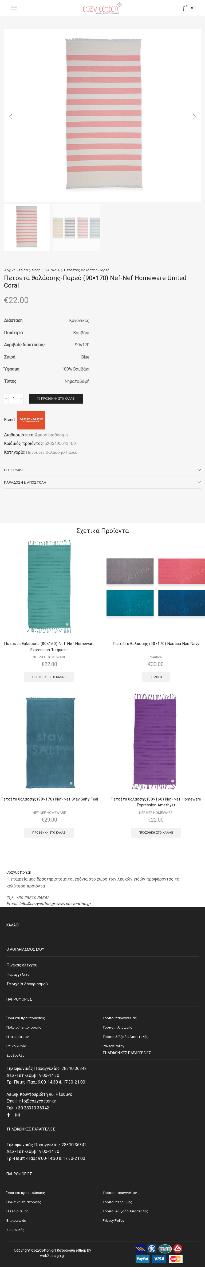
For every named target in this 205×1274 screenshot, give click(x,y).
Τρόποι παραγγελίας (120, 1198)
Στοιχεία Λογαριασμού (28, 988)
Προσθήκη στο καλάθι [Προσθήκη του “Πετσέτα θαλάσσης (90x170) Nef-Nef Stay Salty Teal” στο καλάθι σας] (49, 836)
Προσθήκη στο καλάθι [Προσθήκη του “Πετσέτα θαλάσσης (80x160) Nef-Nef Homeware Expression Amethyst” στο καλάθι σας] (155, 836)
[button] (10, 117)
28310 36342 (74, 1073)
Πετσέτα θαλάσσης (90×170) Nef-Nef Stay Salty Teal (49, 805)
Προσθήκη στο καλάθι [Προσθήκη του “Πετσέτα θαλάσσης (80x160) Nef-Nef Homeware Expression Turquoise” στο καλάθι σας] (49, 680)
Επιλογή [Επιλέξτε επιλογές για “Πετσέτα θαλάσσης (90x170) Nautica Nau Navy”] (155, 679)
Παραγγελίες (19, 978)
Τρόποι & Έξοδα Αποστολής (126, 1217)
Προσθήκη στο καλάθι (60, 399)
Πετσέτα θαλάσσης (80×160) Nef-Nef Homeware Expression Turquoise (49, 648)
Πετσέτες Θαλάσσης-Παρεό (89, 270)
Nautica (155, 658)
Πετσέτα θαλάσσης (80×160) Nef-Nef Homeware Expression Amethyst (156, 805)
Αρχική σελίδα (16, 270)
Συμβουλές (16, 1236)
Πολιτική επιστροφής (25, 1207)
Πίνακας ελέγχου (23, 968)
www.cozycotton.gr (75, 907)
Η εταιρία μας (18, 1217)
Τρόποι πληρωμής (118, 1207)
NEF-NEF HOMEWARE (49, 659)
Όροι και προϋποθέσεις (26, 1198)
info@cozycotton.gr (37, 907)
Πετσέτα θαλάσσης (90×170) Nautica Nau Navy (156, 645)
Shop (37, 270)
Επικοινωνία (17, 1227)
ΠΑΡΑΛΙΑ (53, 270)
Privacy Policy (113, 1227)
